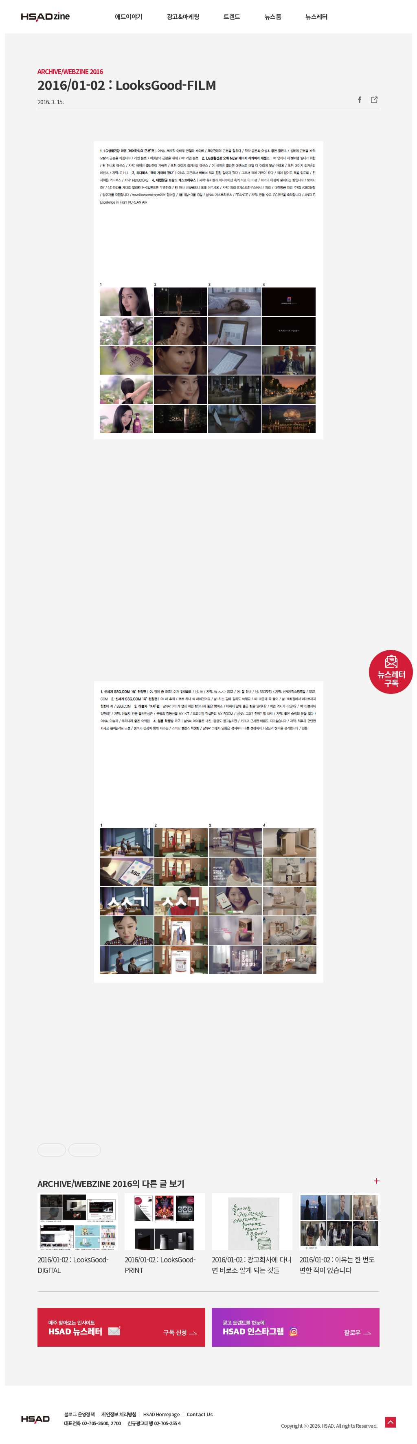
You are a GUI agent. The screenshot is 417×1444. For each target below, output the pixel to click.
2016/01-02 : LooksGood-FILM (126, 84)
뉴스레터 (316, 16)
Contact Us (200, 1414)
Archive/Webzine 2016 (70, 71)
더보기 (375, 1181)
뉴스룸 (273, 16)
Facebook (359, 100)
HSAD (35, 1413)
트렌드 (232, 16)
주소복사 (373, 100)
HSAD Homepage (161, 1414)
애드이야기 (129, 16)
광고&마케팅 (183, 16)
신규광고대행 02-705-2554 (153, 1423)
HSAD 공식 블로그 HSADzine (45, 17)
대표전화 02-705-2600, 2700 (92, 1423)
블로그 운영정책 (79, 1414)
